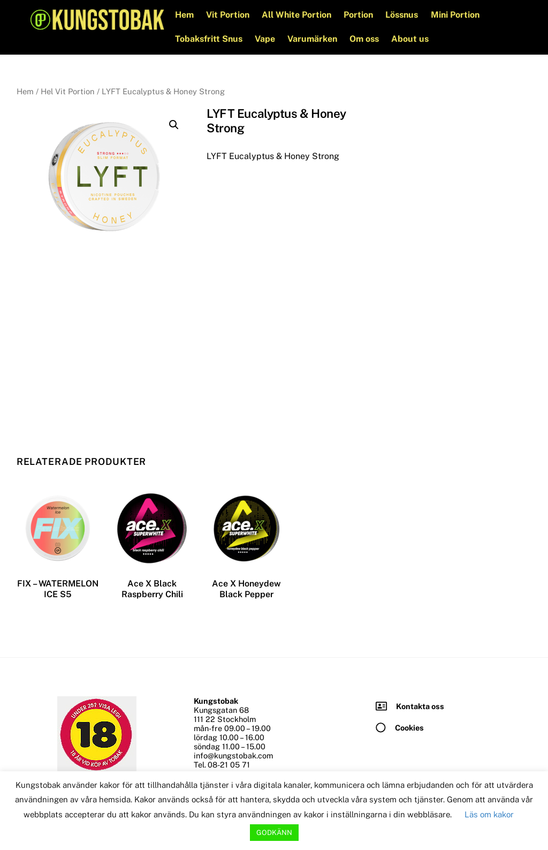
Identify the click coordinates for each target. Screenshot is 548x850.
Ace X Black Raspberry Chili (152, 588)
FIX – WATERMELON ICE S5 (57, 588)
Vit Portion (228, 15)
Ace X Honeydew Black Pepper (246, 588)
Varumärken (313, 39)
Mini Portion (455, 15)
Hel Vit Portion (68, 91)
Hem (185, 15)
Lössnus (402, 15)
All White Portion (297, 15)
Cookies (409, 727)
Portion (359, 15)
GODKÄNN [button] (274, 833)
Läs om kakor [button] (489, 814)
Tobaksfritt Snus (209, 39)
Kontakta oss (420, 705)
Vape (266, 39)
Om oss (365, 39)
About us (411, 39)
